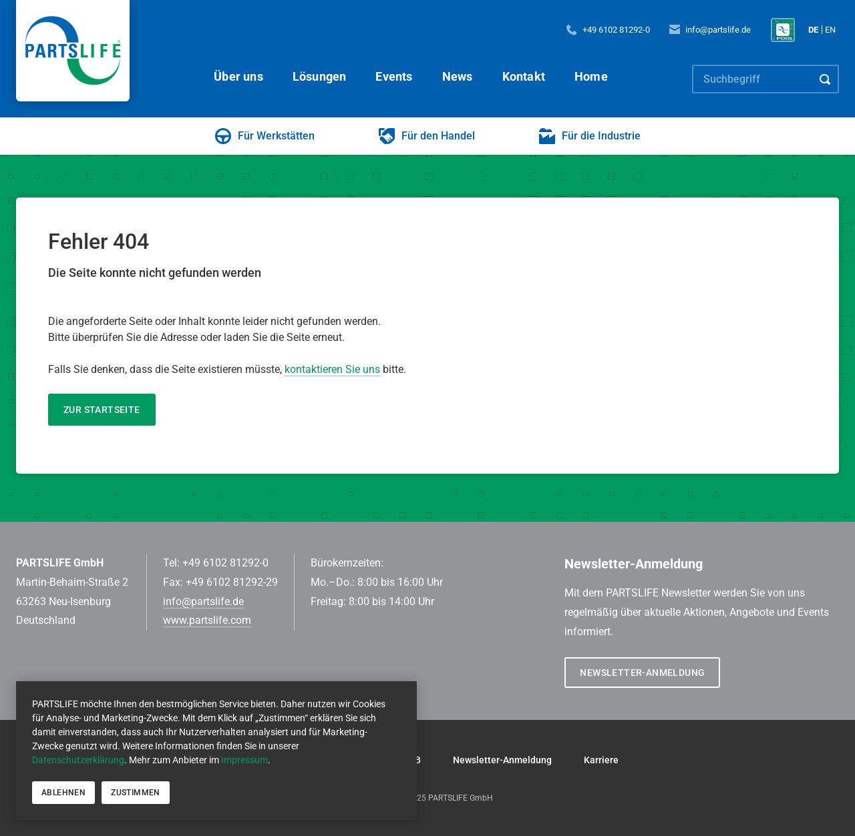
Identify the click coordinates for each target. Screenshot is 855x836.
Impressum (244, 760)
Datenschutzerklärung (78, 760)
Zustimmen (135, 792)
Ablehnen (63, 792)
